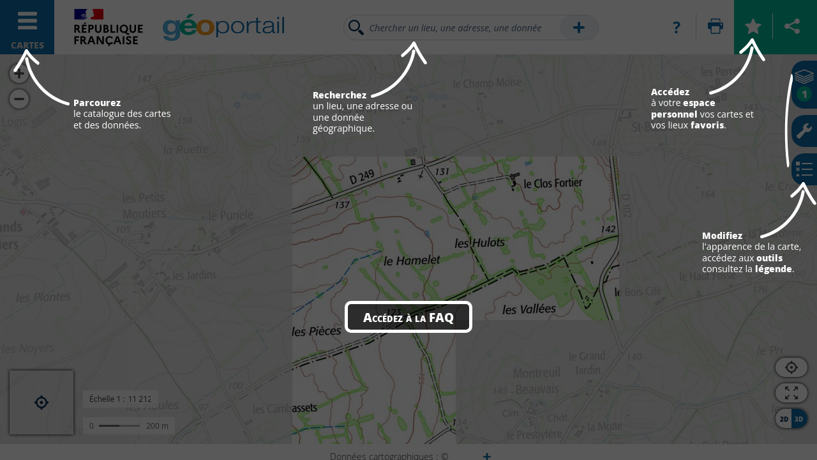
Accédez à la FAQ (408, 317)
